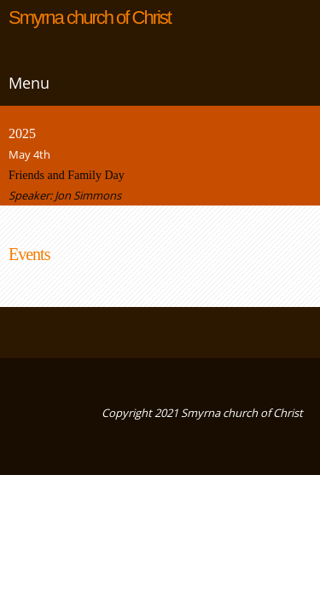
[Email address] (47, 332)
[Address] (72, 332)
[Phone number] (21, 332)
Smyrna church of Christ (90, 18)
